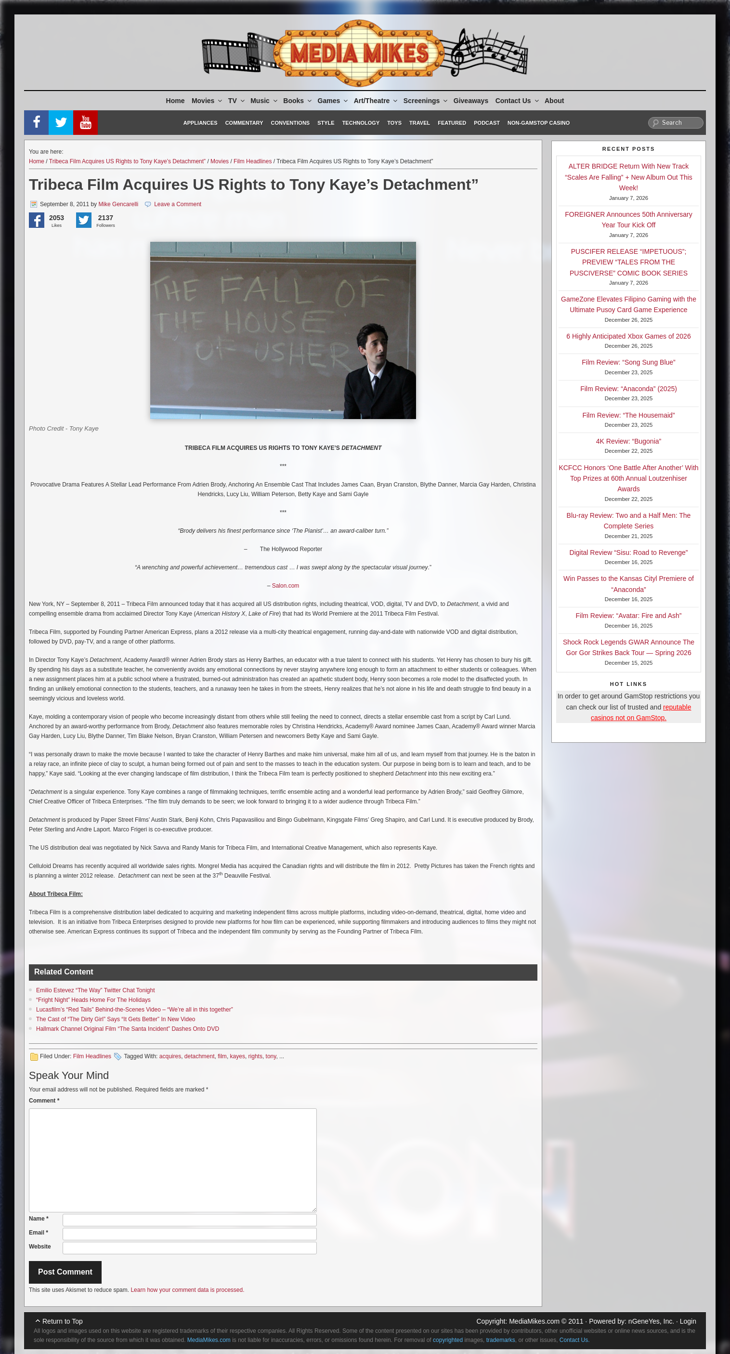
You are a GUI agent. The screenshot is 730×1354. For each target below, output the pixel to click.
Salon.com (286, 585)
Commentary (244, 123)
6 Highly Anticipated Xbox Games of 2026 (628, 336)
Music (264, 101)
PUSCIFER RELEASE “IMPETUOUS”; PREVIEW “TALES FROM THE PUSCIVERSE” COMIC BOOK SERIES (629, 262)
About (554, 101)
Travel (419, 123)
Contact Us (517, 101)
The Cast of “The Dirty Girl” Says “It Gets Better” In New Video (116, 1019)
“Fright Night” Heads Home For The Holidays (93, 1000)
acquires (170, 1056)
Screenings (426, 101)
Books (298, 101)
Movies (207, 101)
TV (237, 101)
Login (688, 1321)
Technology (361, 123)
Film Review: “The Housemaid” (628, 415)
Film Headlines (253, 161)
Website (40, 1246)
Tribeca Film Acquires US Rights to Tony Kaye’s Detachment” (127, 161)
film (222, 1056)
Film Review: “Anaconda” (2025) (628, 389)
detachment (199, 1056)
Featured (452, 123)
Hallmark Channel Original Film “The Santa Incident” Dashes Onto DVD (127, 1028)
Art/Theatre (376, 101)
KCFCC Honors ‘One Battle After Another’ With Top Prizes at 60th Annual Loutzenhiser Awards (628, 478)
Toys (394, 123)
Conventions (290, 123)
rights (255, 1056)
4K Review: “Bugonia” (628, 441)
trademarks (500, 1340)
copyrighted (448, 1340)
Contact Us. (575, 1340)
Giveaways (471, 101)
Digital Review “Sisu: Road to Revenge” (629, 552)
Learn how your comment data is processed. (187, 1290)
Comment (44, 1100)
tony (271, 1056)
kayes (237, 1056)
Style (325, 123)
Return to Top (62, 1321)
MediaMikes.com (534, 1321)
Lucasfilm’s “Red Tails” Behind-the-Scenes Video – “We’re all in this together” (134, 1009)
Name (39, 1218)
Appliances (200, 123)
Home (175, 101)
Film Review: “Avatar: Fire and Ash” (629, 615)
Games (334, 101)
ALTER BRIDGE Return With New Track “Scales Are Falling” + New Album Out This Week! (628, 177)
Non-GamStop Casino (539, 123)
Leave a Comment (177, 204)
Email (38, 1232)
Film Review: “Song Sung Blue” (629, 362)
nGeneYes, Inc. (651, 1321)
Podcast (487, 123)
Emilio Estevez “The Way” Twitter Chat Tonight (95, 990)
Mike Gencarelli (118, 204)
